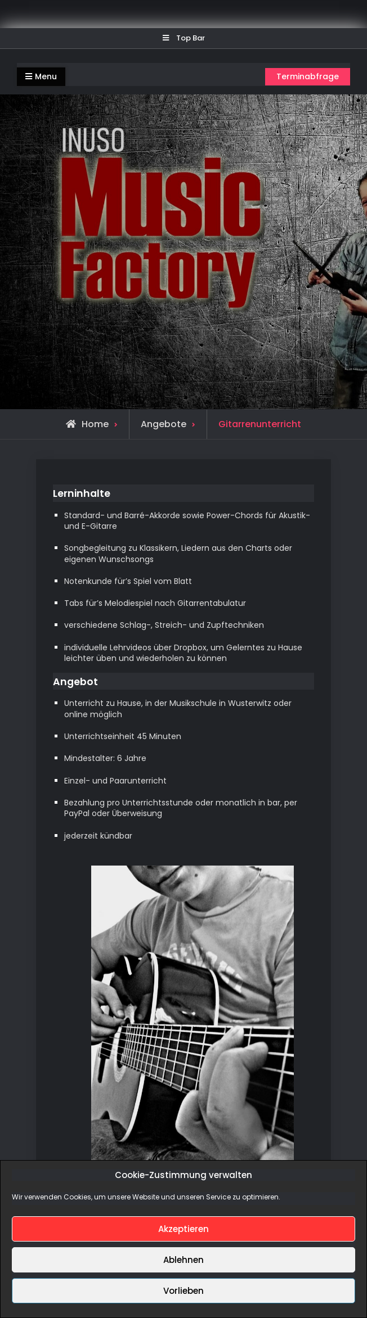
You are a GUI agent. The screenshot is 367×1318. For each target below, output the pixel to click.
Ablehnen (183, 1260)
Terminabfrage (307, 76)
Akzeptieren (183, 1229)
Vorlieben (183, 1291)
